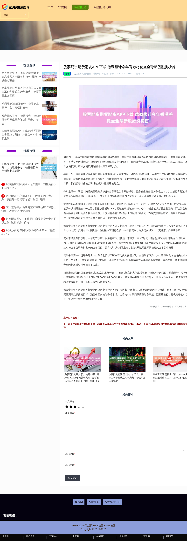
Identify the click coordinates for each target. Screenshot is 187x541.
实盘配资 (80, 7)
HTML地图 (109, 525)
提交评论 (72, 478)
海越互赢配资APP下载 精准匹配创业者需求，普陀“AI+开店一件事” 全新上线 (22, 134)
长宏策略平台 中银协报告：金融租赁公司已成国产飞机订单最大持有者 (21, 119)
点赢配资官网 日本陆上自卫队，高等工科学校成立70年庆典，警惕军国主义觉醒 (21, 91)
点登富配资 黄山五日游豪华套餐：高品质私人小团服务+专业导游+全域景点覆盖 (21, 76)
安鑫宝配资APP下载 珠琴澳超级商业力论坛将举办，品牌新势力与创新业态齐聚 (20, 167)
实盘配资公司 (102, 7)
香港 (67, 74)
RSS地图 (98, 525)
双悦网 (62, 7)
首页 (50, 7)
